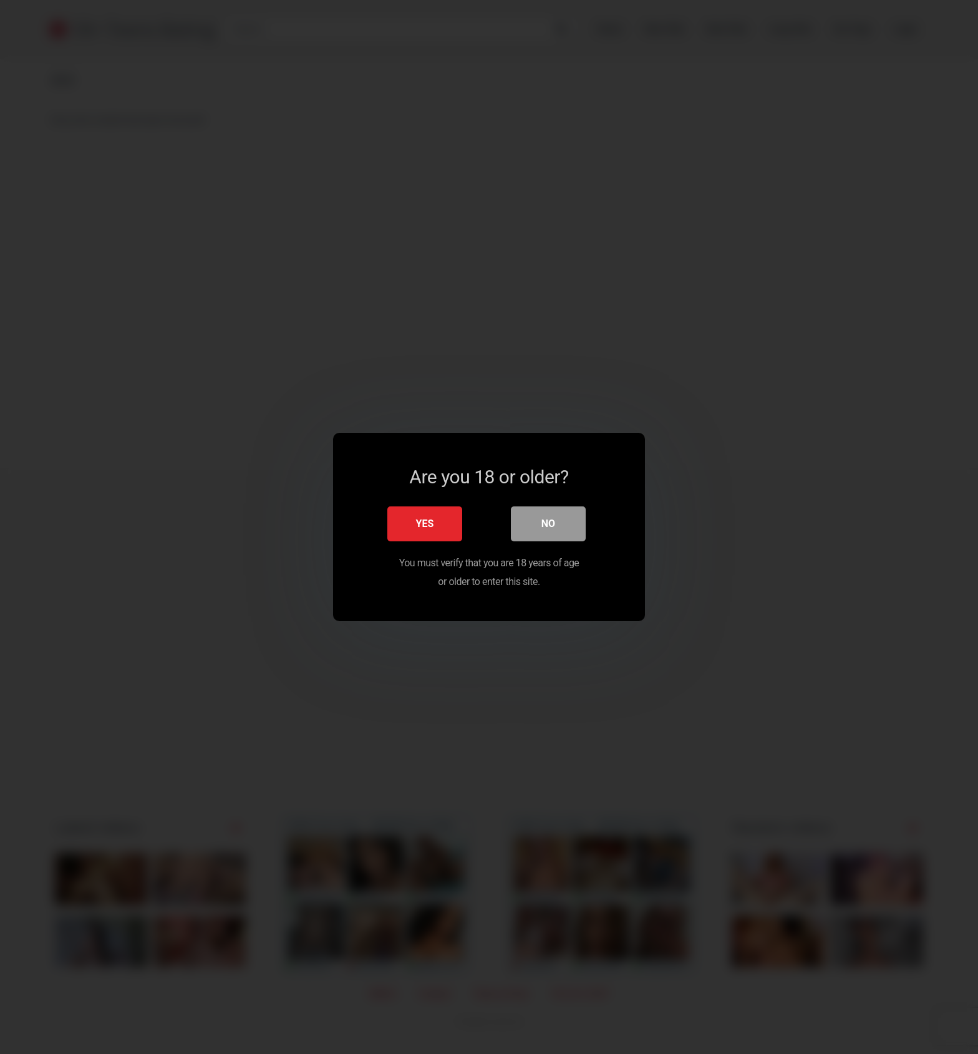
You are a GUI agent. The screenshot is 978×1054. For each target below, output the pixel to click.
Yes (425, 523)
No (548, 523)
